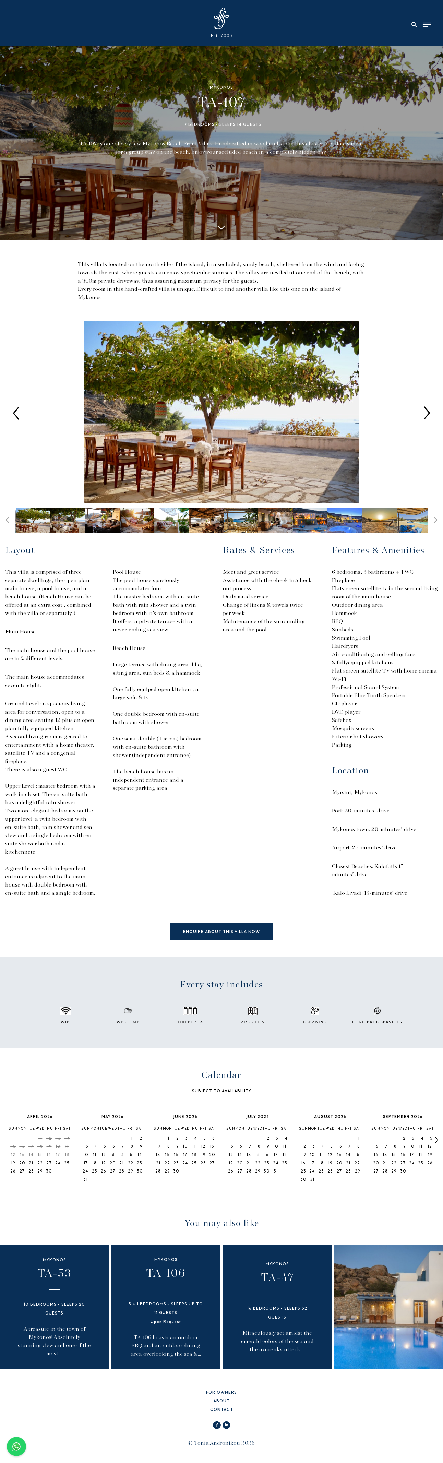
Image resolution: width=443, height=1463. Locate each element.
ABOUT (221, 1401)
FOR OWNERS (221, 1392)
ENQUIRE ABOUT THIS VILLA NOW (221, 932)
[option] (221, 413)
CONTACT (221, 1410)
